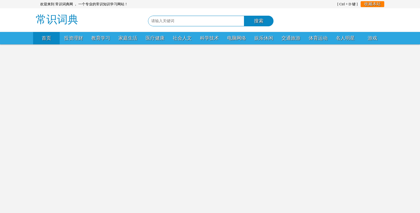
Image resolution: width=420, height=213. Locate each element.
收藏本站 (372, 4)
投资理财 (73, 38)
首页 (46, 38)
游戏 (372, 38)
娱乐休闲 (263, 38)
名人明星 (345, 38)
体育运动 (318, 38)
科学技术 (209, 38)
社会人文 (182, 38)
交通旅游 (290, 38)
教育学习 (100, 38)
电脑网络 (236, 38)
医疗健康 (155, 38)
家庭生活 (127, 38)
